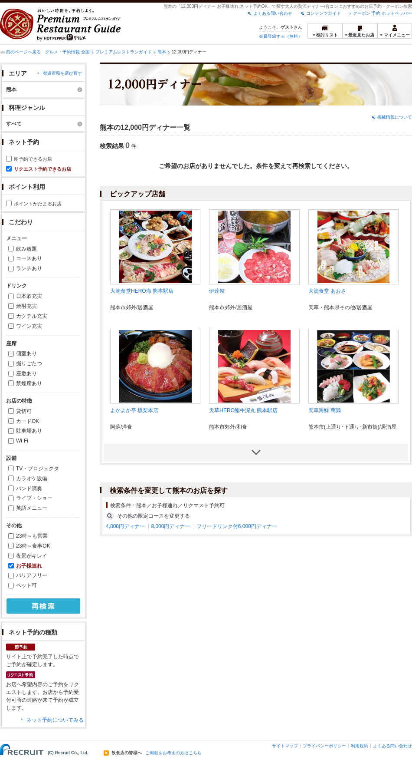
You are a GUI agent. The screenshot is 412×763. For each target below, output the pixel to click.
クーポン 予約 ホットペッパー (382, 13)
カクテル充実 (31, 316)
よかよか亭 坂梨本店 (134, 410)
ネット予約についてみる (55, 720)
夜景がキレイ (31, 556)
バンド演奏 (29, 489)
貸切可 (24, 411)
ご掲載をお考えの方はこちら (173, 753)
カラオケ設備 (31, 479)
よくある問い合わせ (272, 13)
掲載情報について (394, 117)
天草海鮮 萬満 (324, 410)
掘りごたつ (29, 363)
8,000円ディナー (170, 526)
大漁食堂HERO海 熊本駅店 (141, 291)
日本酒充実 (29, 296)
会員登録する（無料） (280, 36)
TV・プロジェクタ (37, 469)
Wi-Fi (22, 441)
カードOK (27, 421)
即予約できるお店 (33, 159)
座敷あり (26, 373)
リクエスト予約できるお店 (42, 169)
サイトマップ (285, 745)
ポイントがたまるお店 (38, 203)
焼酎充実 (26, 306)
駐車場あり (29, 431)
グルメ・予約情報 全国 (67, 52)
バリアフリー (31, 575)
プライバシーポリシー (324, 745)
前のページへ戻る (23, 52)
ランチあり (29, 268)
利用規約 (359, 745)
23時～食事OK (33, 546)
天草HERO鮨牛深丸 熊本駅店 (243, 410)
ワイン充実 (29, 326)
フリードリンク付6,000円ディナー (236, 526)
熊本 (161, 52)
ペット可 (26, 585)
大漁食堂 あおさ (327, 291)
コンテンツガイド (323, 13)
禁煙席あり (29, 383)
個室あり (26, 353)
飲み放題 (26, 249)
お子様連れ (29, 566)
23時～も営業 (32, 536)
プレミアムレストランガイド (123, 52)
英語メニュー (31, 508)
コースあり (29, 258)
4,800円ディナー (125, 526)
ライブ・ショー (34, 498)
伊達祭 (217, 291)
